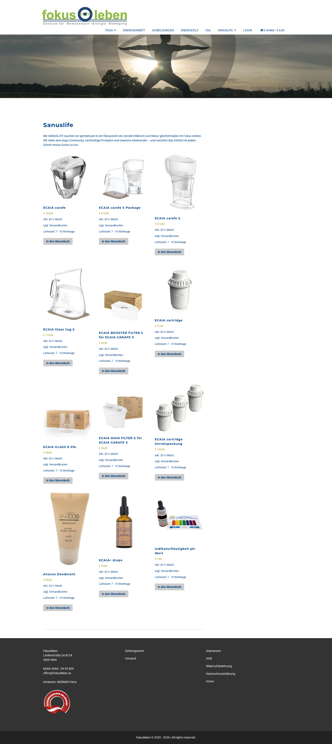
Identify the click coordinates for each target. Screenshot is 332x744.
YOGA (110, 30)
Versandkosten (58, 225)
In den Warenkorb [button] (58, 241)
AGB (209, 658)
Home (210, 681)
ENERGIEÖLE (189, 30)
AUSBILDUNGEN (163, 30)
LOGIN (247, 30)
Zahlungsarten (134, 651)
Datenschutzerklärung (220, 673)
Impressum (213, 651)
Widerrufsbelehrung (219, 666)
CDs (208, 30)
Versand (130, 658)
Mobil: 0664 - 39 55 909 (58, 668)
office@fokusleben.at (57, 673)
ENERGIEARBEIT (134, 30)
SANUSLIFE (227, 30)
